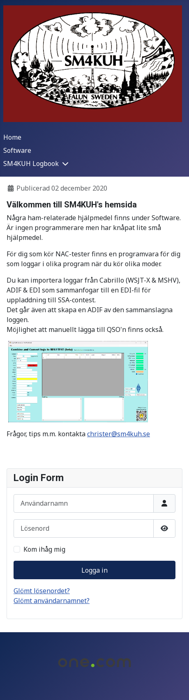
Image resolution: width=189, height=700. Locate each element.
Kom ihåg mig (44, 549)
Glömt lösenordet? (42, 590)
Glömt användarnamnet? (52, 600)
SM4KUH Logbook (31, 163)
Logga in (94, 570)
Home (12, 137)
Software (17, 150)
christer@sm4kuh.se (118, 433)
